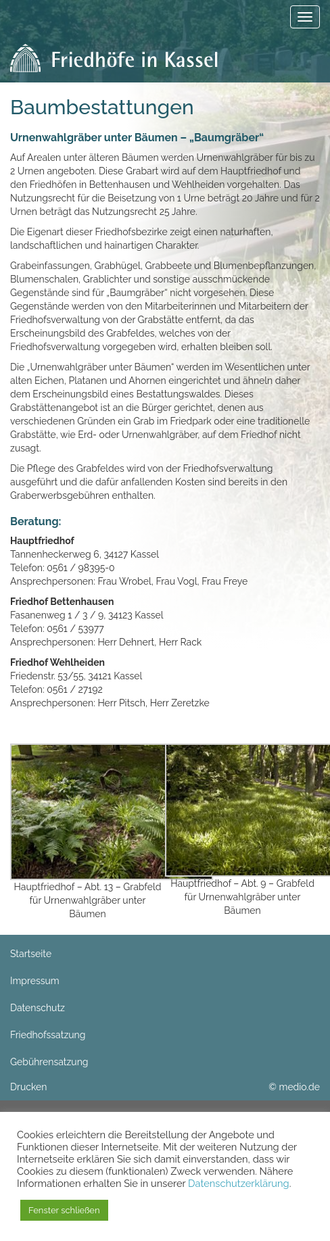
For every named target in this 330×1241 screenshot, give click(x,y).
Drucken (28, 1086)
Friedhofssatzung (47, 1034)
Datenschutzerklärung (238, 1183)
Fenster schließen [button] (64, 1210)
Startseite (30, 953)
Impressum (35, 980)
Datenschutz (37, 1007)
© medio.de (294, 1086)
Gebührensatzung (49, 1061)
